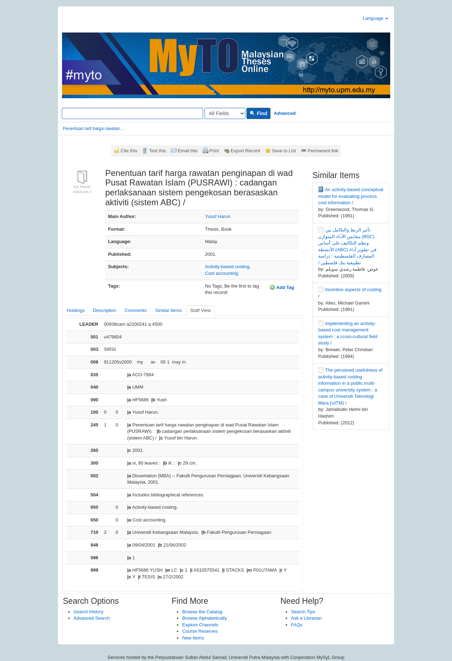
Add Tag (281, 287)
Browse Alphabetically (204, 618)
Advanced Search (91, 618)
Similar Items (168, 310)
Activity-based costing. (228, 266)
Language (375, 18)
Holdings (76, 310)
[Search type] (224, 113)
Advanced (285, 113)
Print (214, 150)
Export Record (245, 150)
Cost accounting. (222, 273)
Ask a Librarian (306, 618)
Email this (187, 150)
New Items (193, 638)
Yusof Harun (218, 216)
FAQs (297, 624)
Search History (88, 611)
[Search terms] (132, 113)
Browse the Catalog (202, 611)
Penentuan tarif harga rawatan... (93, 128)
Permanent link (323, 150)
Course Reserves (200, 631)
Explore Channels (200, 624)
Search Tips (303, 611)
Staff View (200, 310)
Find (258, 113)
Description (104, 310)
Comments (136, 310)
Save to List (284, 150)
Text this (157, 150)
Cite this (129, 150)
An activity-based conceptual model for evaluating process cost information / (350, 196)
